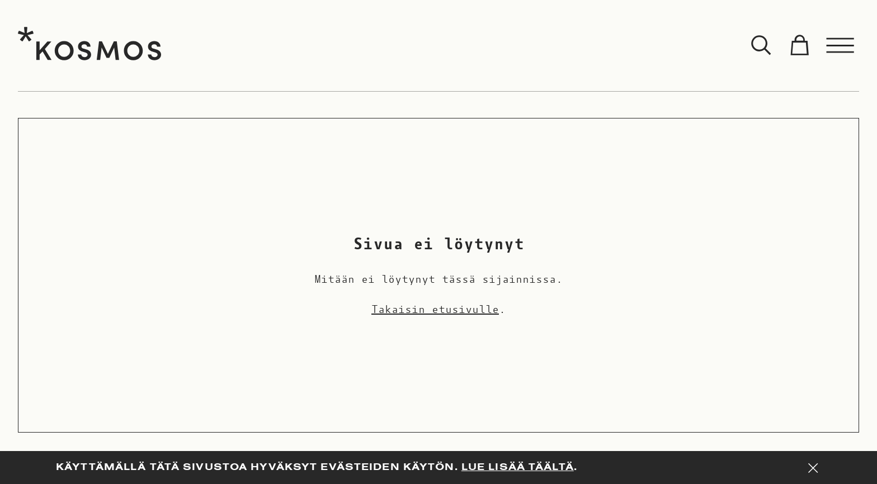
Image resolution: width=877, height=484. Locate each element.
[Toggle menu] (841, 46)
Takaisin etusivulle (435, 309)
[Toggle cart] (799, 46)
